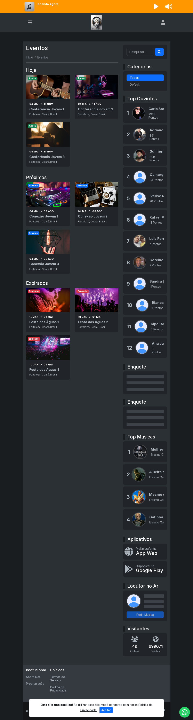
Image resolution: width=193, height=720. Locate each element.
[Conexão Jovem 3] (48, 252)
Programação (35, 683)
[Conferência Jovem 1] (48, 97)
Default (134, 84)
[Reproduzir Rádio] (156, 6)
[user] (163, 22)
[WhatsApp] (184, 712)
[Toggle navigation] (29, 22)
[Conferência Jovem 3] (48, 144)
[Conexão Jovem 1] (48, 204)
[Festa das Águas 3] (48, 357)
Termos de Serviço (57, 678)
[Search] (159, 52)
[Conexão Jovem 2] (96, 204)
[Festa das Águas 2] (96, 310)
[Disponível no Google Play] (145, 569)
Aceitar (106, 710)
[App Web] (145, 552)
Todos (134, 77)
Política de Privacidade (58, 688)
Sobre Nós (33, 677)
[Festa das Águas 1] (48, 310)
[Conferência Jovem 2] (96, 97)
